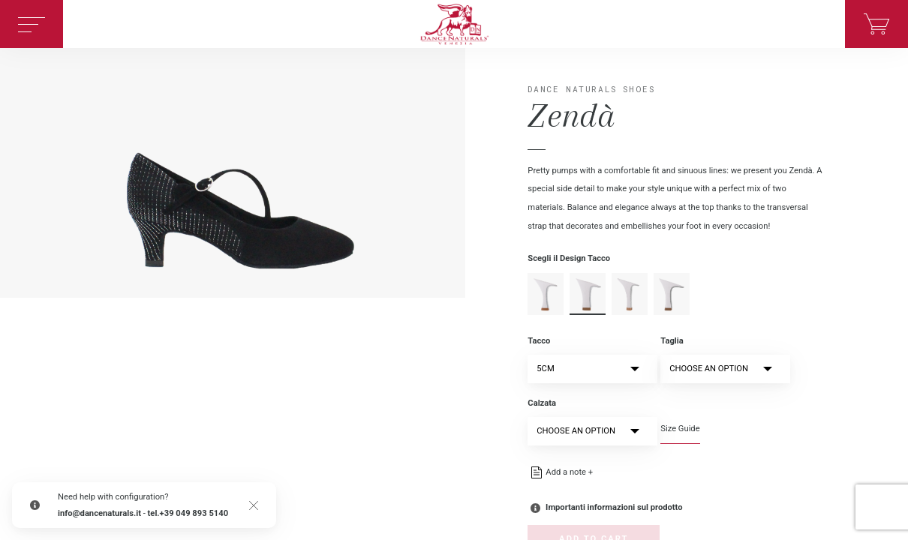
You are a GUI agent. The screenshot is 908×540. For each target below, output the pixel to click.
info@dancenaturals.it (99, 513)
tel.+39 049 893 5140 (188, 513)
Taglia (671, 341)
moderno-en (546, 294)
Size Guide (679, 429)
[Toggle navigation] (31, 24)
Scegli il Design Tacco (569, 258)
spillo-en (630, 294)
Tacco (539, 341)
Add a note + (569, 472)
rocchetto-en (588, 294)
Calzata (542, 403)
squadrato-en (672, 294)
